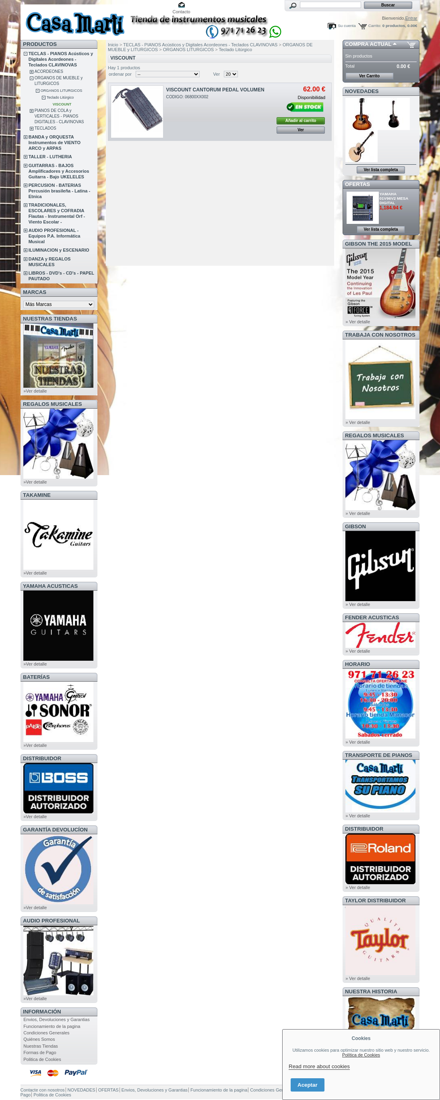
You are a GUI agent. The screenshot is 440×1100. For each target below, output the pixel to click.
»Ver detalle (35, 391)
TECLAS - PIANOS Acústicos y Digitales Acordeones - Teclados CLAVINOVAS (61, 59)
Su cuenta (346, 25)
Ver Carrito (369, 76)
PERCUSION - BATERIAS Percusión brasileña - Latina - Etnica (59, 191)
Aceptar (307, 1085)
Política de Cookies (361, 1054)
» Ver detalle (357, 321)
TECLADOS (45, 128)
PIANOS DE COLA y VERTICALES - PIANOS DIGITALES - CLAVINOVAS (59, 116)
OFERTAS (357, 184)
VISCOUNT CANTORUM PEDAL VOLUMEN (215, 90)
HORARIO (357, 664)
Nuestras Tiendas (40, 1046)
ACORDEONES (49, 71)
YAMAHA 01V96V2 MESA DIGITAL (394, 198)
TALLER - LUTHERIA (50, 156)
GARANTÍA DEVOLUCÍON (55, 830)
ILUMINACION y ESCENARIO (59, 250)
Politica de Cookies (42, 1059)
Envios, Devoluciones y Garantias (56, 1019)
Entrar (411, 18)
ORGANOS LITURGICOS (62, 91)
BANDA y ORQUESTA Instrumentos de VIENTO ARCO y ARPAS (55, 142)
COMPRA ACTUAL (368, 44)
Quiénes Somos (39, 1039)
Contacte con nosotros (43, 1090)
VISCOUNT (62, 104)
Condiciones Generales (46, 1032)
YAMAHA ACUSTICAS (50, 586)
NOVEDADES (362, 91)
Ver (216, 74)
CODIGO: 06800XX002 (187, 97)
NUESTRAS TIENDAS (50, 319)
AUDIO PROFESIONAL (51, 921)
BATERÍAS (36, 677)
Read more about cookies (319, 1066)
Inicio (113, 44)
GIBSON (355, 526)
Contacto (181, 11)
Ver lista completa (381, 169)
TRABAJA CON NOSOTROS (380, 335)
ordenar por (120, 74)
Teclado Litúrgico (60, 97)
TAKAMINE (37, 495)
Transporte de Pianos (378, 755)
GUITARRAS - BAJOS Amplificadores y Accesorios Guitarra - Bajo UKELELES (59, 171)
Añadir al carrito (300, 120)
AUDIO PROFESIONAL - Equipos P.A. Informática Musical (55, 236)
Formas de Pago (39, 1052)
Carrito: (374, 25)
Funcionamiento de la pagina (51, 1026)
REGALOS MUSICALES (52, 404)
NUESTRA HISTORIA (371, 991)
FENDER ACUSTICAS (372, 617)
